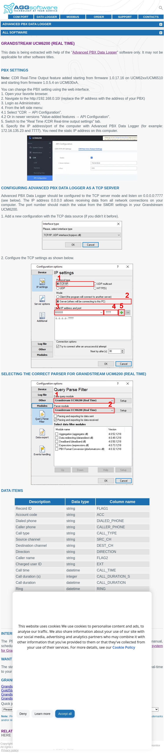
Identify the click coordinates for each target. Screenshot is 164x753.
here (6, 735)
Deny (23, 714)
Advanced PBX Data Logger (94, 52)
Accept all (65, 714)
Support (125, 17)
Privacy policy (9, 750)
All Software (14, 32)
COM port (20, 17)
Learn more (42, 714)
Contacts (150, 17)
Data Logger (47, 17)
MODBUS (72, 17)
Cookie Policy (123, 647)
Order (99, 17)
